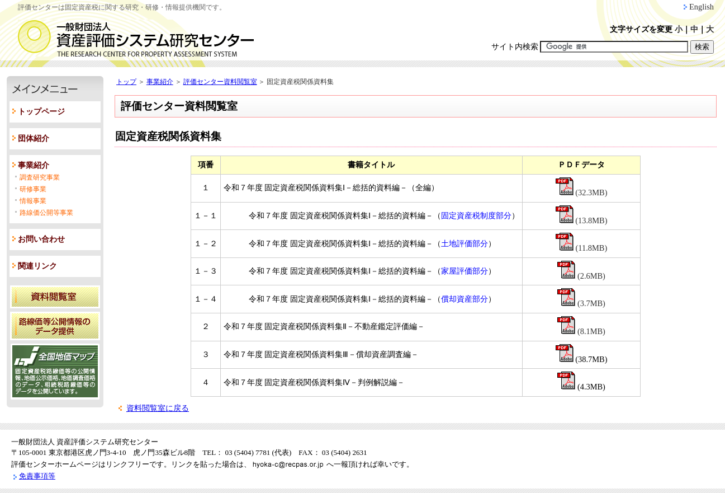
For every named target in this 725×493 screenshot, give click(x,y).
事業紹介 (33, 165)
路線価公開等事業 (46, 213)
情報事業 (33, 201)
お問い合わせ (41, 239)
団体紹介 (33, 138)
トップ (126, 81)
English (701, 6)
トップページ (41, 111)
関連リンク (37, 266)
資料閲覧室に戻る (157, 407)
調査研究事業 (40, 177)
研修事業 (33, 189)
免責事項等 (37, 476)
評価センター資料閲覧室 (220, 81)
